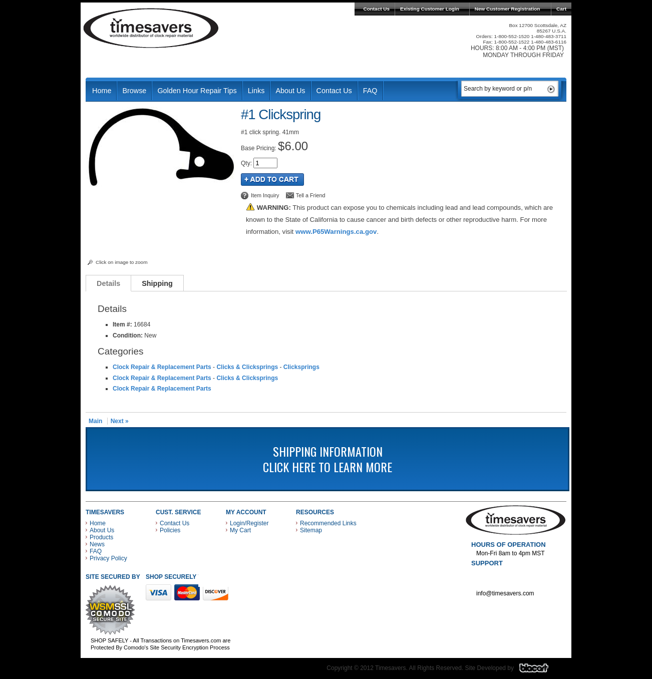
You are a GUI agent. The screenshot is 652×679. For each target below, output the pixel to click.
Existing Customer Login (429, 9)
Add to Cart (272, 179)
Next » (120, 421)
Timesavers (151, 28)
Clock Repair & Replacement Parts (162, 367)
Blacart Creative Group (540, 670)
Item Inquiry (265, 195)
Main (95, 421)
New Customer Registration (507, 9)
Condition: (128, 335)
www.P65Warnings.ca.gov (336, 231)
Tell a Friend (310, 195)
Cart (561, 9)
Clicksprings (301, 367)
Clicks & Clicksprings (247, 367)
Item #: (123, 324)
